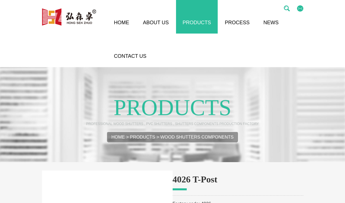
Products (142, 140)
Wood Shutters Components (197, 140)
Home (118, 140)
